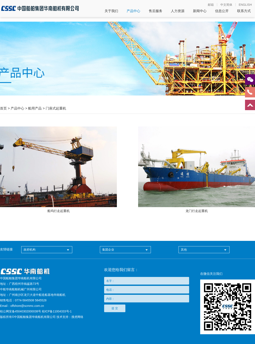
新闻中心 (200, 11)
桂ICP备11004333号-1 (57, 311)
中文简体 (226, 4)
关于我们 (111, 11)
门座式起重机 (56, 108)
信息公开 (222, 11)
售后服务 (155, 11)
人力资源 (177, 11)
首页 (3, 108)
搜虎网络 (77, 317)
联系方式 (244, 11)
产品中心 (133, 11)
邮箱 (211, 4)
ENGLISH (245, 4)
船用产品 (35, 108)
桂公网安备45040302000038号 (20, 311)
